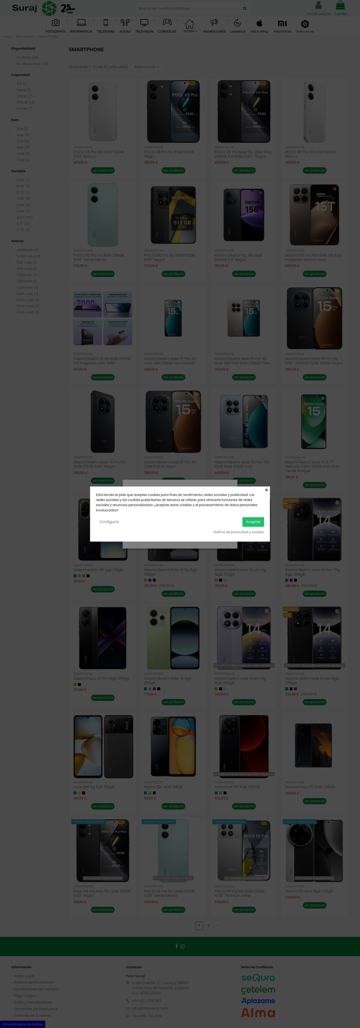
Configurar (109, 521)
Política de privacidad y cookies (239, 532)
